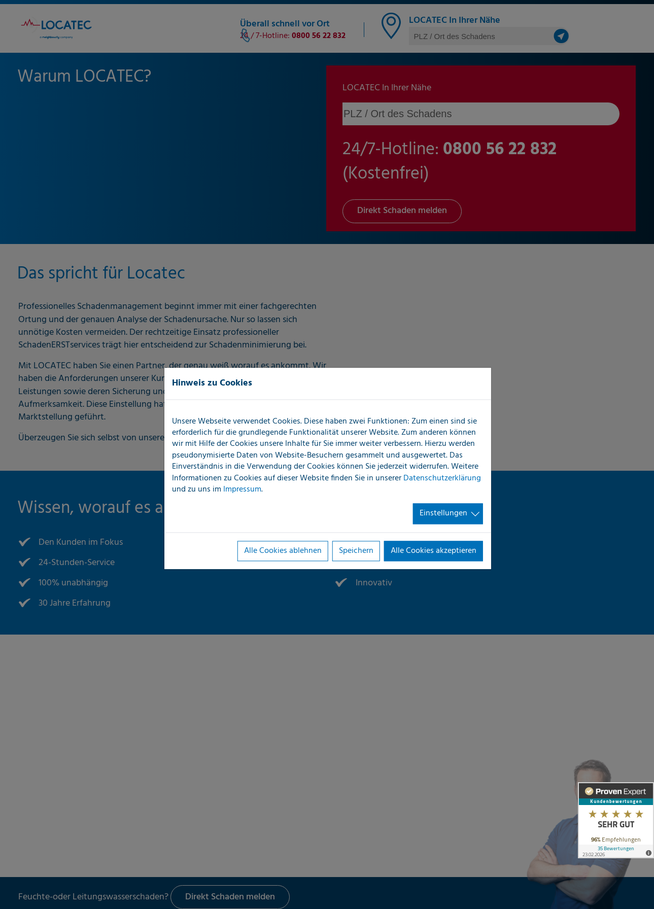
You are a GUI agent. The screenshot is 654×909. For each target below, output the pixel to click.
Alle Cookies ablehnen (283, 550)
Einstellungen (443, 513)
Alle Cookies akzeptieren (433, 550)
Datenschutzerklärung (442, 478)
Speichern (356, 550)
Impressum (242, 489)
